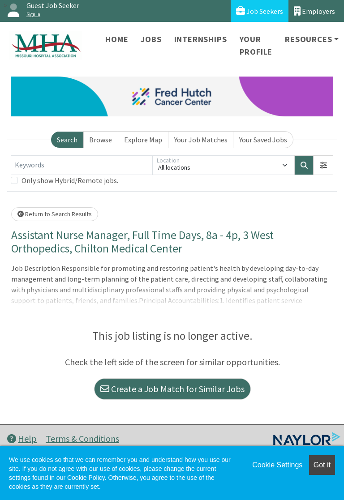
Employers (314, 11)
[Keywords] (81, 165)
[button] (323, 165)
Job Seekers (259, 11)
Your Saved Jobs (263, 139)
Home (116, 39)
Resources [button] (308, 39)
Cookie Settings (277, 465)
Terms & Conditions (82, 438)
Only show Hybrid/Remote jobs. (70, 180)
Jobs (151, 39)
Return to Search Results (54, 214)
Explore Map (143, 139)
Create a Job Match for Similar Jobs (172, 388)
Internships (200, 39)
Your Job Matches (201, 139)
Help (22, 438)
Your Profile (256, 45)
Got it (322, 465)
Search (67, 139)
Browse (100, 139)
